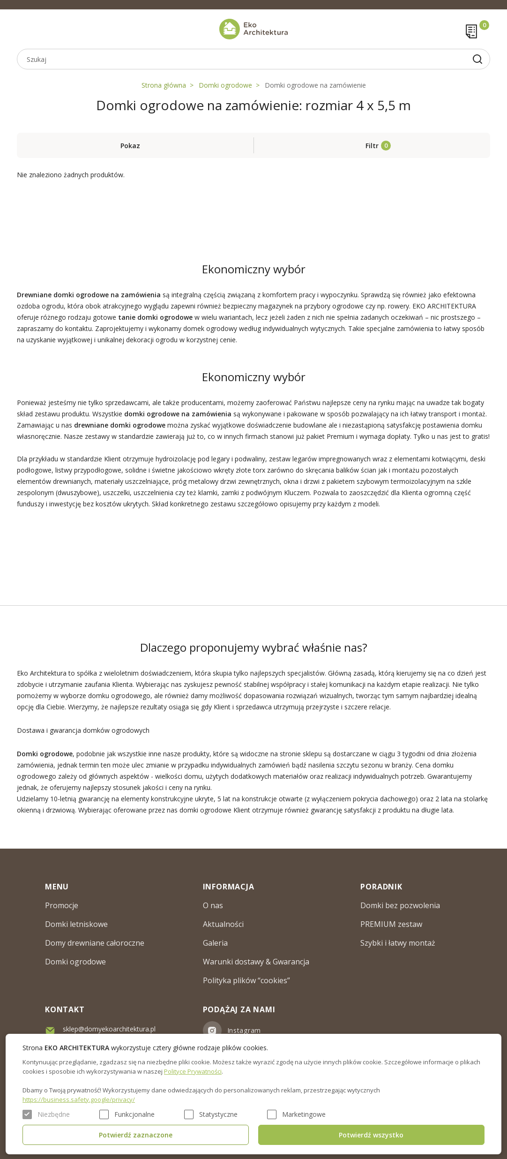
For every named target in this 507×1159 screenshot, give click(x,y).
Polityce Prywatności (193, 1071)
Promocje (61, 905)
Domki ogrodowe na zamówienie (315, 85)
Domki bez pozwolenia (400, 905)
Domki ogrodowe (225, 85)
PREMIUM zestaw (391, 924)
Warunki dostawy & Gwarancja (256, 961)
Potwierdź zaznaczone (135, 1134)
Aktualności (223, 924)
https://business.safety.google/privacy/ (78, 1099)
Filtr (372, 145)
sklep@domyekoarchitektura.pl (109, 1028)
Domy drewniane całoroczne (94, 943)
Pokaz (130, 145)
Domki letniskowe (76, 924)
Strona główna (164, 85)
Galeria (215, 943)
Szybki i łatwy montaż (397, 943)
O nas (213, 905)
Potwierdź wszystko (371, 1134)
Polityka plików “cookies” (246, 980)
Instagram (244, 1030)
